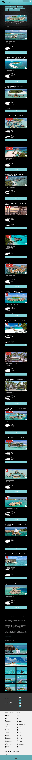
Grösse (12, 49)
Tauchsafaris (22, 8)
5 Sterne (20, 616)
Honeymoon (13, 45)
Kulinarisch (12, 48)
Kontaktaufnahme (8, 636)
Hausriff (12, 46)
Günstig (14, 6)
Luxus (12, 8)
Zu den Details (19, 52)
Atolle (7, 10)
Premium (7, 8)
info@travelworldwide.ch (8, 703)
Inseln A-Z (16, 8)
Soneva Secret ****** (9, 496)
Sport (12, 47)
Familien (12, 73)
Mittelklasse (19, 6)
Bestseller (9, 6)
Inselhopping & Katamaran (14, 10)
